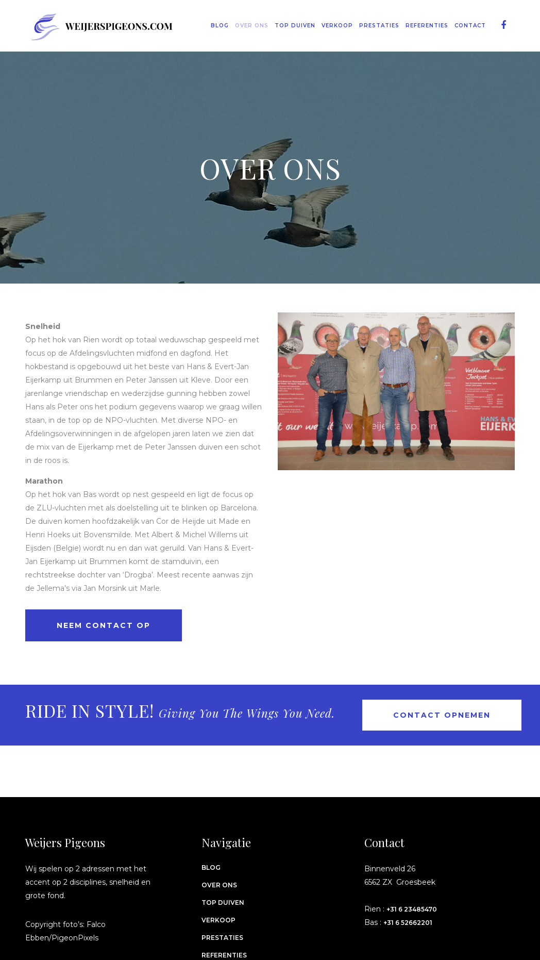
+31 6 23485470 (411, 909)
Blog (211, 867)
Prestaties (222, 937)
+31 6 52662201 (407, 922)
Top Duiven (222, 902)
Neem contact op (103, 625)
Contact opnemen (442, 715)
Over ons (219, 885)
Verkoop (218, 920)
